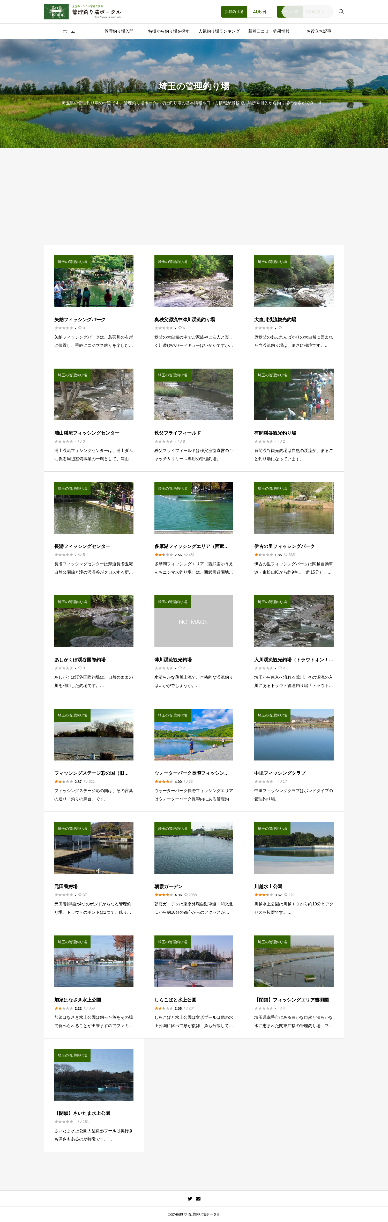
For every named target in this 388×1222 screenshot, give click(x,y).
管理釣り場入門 (119, 31)
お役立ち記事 (319, 31)
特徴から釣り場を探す (169, 31)
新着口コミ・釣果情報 (269, 31)
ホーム (69, 31)
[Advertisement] (194, 206)
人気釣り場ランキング (219, 31)
